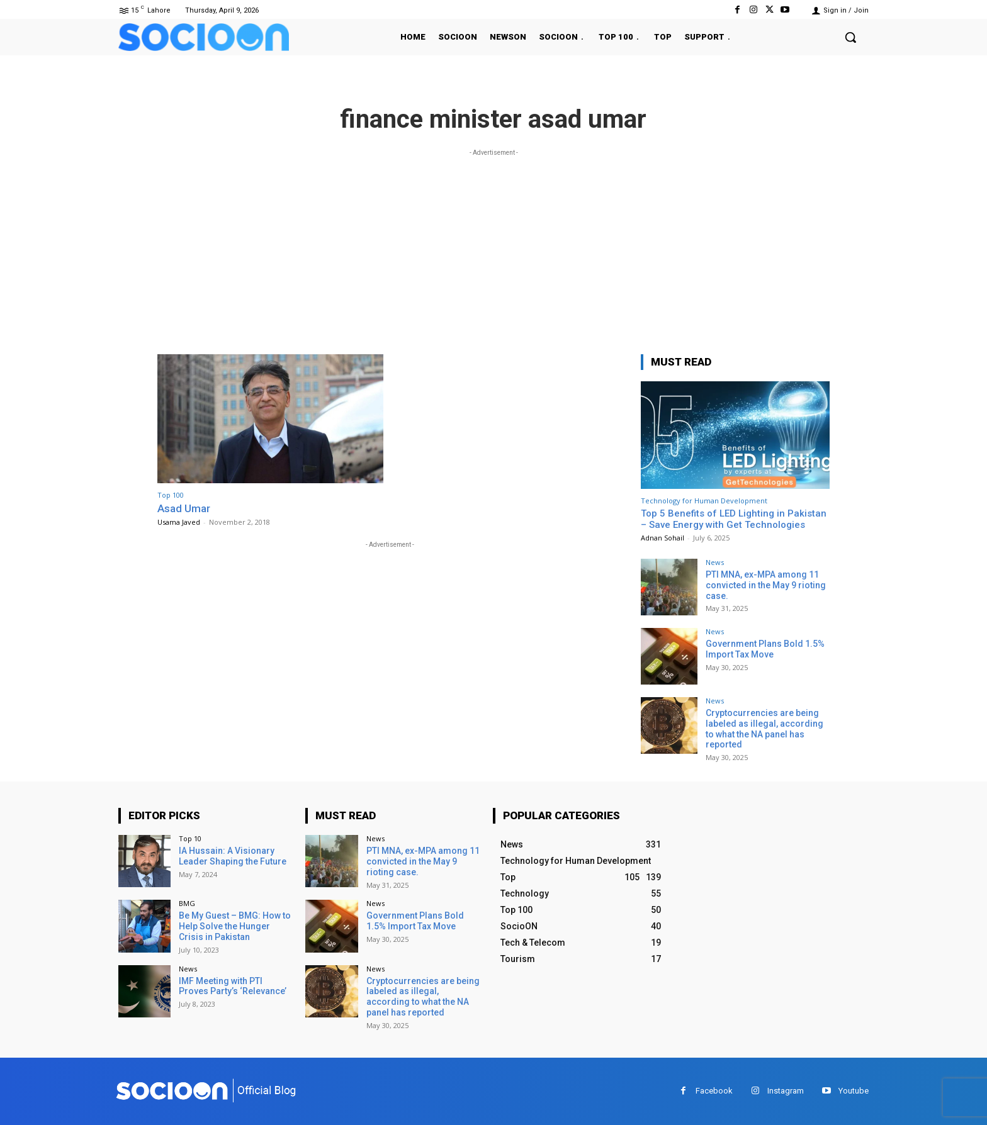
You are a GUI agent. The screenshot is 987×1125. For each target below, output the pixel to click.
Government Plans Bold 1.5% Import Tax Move (765, 649)
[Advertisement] (493, 247)
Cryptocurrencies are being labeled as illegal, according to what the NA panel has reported (764, 728)
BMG (187, 903)
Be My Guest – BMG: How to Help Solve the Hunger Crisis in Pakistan (235, 926)
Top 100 (170, 494)
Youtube (853, 1090)
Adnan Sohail (662, 537)
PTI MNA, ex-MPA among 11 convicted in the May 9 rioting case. (766, 585)
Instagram (785, 1090)
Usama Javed (178, 522)
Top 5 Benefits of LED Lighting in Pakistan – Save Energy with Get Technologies (733, 519)
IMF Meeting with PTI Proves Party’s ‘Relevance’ (232, 986)
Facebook (714, 1090)
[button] (850, 37)
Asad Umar (183, 508)
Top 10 (190, 838)
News (715, 562)
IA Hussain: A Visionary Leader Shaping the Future (232, 856)
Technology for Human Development (704, 500)
